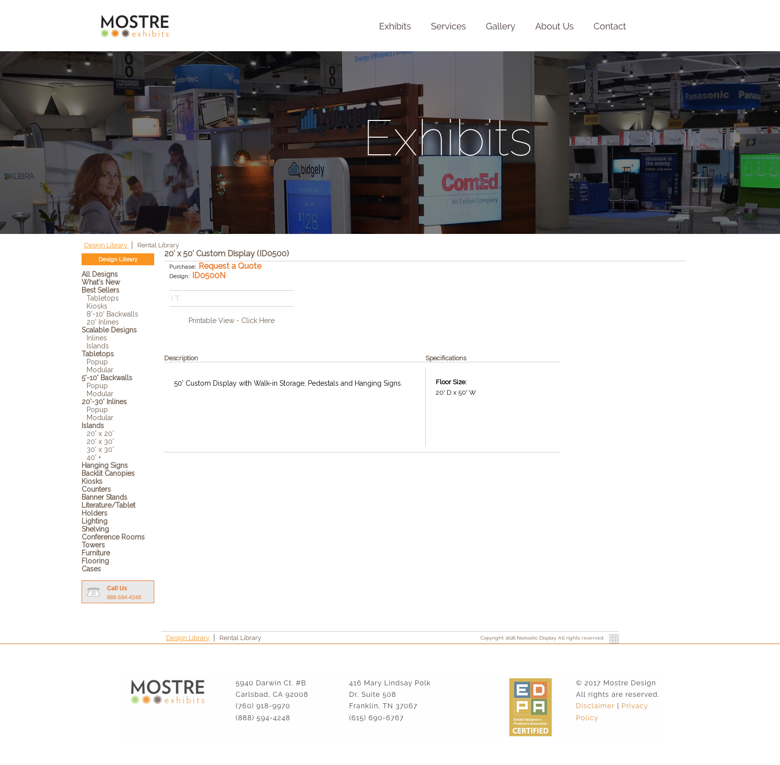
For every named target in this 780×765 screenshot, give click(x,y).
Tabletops (103, 298)
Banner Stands (104, 497)
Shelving (95, 529)
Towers (93, 545)
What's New (101, 282)
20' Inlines (103, 322)
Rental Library (158, 245)
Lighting (94, 521)
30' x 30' (100, 449)
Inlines (97, 338)
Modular (100, 370)
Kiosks (97, 306)
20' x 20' (100, 433)
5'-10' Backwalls (107, 378)
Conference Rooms (113, 537)
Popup (97, 362)
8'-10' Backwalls (112, 314)
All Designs (100, 274)
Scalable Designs (109, 330)
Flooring (95, 561)
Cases (91, 569)
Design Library (106, 245)
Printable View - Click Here (232, 321)
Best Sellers (100, 290)
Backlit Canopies (108, 473)
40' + (94, 457)
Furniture (96, 553)
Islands (98, 346)
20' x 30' (100, 441)
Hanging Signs (105, 465)
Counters (96, 489)
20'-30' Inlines (104, 402)
